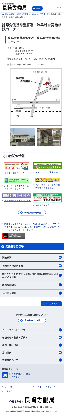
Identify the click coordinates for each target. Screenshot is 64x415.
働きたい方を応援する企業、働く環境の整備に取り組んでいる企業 (32, 275)
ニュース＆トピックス (32, 330)
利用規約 (8, 391)
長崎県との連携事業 (32, 265)
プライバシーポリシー (45, 386)
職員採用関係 (32, 284)
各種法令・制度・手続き (32, 337)
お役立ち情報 (32, 293)
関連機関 (32, 257)
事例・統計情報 (32, 345)
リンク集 (8, 386)
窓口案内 (32, 352)
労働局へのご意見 (32, 320)
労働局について (32, 360)
